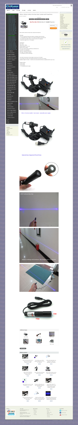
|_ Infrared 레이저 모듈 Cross (12, 45)
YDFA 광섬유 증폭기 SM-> (11, 85)
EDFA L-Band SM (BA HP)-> (11, 80)
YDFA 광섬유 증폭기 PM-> (11, 87)
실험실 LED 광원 (10, 103)
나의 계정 (29, 10)
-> (12, 14)
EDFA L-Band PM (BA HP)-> (11, 82)
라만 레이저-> (9, 70)
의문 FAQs (61, 18)
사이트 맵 (8, 131)
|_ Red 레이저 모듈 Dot (11, 15)
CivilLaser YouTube (63, 415)
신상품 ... (7, 120)
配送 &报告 (8, 127)
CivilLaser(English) (62, 420)
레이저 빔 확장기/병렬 (10, 92)
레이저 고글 (9, 94)
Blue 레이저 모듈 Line (36, 12)
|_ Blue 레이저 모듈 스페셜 (12, 40)
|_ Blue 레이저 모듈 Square (12, 39)
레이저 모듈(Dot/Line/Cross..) (27, 12)
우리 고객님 (62, 15)
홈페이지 (8, 10)
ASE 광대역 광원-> (10, 72)
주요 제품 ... (8, 121)
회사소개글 (62, 14)
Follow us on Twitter (63, 410)
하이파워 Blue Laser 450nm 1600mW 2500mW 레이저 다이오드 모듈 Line (39, 361)
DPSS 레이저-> (9, 61)
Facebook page (63, 412)
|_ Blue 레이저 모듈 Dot (11, 34)
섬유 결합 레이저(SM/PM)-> (11, 56)
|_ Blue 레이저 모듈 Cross (11, 36)
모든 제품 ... (35, 414)
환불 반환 (48, 413)
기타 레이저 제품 (10, 115)
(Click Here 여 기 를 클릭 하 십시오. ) (47, 22)
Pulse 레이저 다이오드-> (11, 108)
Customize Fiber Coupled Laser (64, 24)
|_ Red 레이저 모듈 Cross (11, 18)
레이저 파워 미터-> (10, 96)
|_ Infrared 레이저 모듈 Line (12, 44)
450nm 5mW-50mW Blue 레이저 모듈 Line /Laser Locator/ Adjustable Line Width (28, 361)
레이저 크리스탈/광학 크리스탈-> (12, 101)
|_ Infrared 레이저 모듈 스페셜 (12, 46)
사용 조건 (8, 129)
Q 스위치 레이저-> (10, 65)
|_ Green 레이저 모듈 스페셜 (12, 30)
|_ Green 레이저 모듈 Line (11, 25)
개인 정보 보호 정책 (9, 128)
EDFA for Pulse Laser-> (11, 83)
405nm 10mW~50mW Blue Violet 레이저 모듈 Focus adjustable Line (28, 373)
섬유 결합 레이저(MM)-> (11, 54)
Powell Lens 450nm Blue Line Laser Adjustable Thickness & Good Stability (39, 385)
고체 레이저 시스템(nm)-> (11, 59)
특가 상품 (18, 10)
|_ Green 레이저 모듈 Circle (12, 29)
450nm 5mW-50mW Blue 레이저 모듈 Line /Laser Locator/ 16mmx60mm (28, 398)
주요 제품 (23, 10)
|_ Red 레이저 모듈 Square (12, 19)
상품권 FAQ (8, 132)
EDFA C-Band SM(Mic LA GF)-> (12, 77)
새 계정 (71, 7)
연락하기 (34, 10)
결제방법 (61, 16)
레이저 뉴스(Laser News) (64, 25)
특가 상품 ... (8, 119)
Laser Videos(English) (63, 27)
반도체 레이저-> (9, 63)
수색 (62, 30)
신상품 (13, 10)
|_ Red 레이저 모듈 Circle (11, 20)
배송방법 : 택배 (62, 17)
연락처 (7, 130)
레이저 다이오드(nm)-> (11, 52)
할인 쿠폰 (8, 133)
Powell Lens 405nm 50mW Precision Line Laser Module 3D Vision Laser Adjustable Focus (39, 398)
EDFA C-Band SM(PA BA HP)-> (12, 75)
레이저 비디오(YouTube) (63, 28)
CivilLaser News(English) (63, 26)
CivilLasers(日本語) (69, 420)
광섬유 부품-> (9, 90)
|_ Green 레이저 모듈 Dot (11, 24)
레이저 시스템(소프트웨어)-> (11, 110)
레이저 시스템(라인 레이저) (11, 112)
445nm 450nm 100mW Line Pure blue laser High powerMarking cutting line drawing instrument (51, 398)
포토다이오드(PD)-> (10, 106)
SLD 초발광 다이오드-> (11, 74)
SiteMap (23, 420)
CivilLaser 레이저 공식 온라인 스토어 (16, 420)
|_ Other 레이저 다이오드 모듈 (12, 49)
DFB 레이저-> (9, 68)
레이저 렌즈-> (9, 99)
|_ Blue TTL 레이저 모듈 (11, 41)
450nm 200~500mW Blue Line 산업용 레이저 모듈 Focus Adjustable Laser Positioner (51, 361)
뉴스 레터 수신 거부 (9, 134)
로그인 (59, 7)
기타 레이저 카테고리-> (11, 117)
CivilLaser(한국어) (55, 420)
